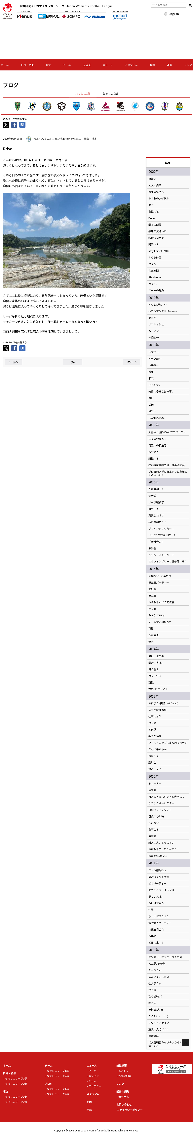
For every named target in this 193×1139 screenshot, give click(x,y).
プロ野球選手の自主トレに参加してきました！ (167, 473)
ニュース (108, 65)
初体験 (152, 729)
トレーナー (154, 783)
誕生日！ (153, 508)
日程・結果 (27, 65)
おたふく (153, 755)
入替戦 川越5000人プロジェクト (167, 432)
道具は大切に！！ (158, 1029)
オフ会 (152, 608)
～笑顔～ (153, 365)
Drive (151, 218)
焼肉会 (152, 790)
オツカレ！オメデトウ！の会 (165, 957)
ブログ (87, 65)
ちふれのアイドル (158, 198)
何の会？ (153, 669)
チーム (67, 65)
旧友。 (152, 378)
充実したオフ (156, 515)
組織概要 (121, 1065)
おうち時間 (154, 257)
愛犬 (151, 205)
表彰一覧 (123, 1096)
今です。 (153, 283)
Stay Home (155, 277)
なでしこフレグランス (161, 890)
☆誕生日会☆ (156, 929)
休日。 (152, 398)
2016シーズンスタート (161, 554)
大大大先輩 (154, 185)
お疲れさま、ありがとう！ (163, 849)
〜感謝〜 (153, 337)
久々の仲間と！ (157, 438)
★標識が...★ (155, 1009)
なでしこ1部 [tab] (83, 94)
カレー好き (154, 675)
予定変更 (153, 635)
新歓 (151, 682)
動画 (152, 65)
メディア (94, 1076)
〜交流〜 (153, 352)
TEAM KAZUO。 (157, 417)
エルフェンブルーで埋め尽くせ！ (167, 561)
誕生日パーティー (158, 582)
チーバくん (154, 970)
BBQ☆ (152, 1003)
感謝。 (152, 371)
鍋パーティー (156, 769)
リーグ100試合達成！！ (162, 535)
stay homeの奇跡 (158, 251)
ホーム (5, 65)
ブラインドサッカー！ (161, 528)
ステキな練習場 (157, 710)
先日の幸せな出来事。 (161, 391)
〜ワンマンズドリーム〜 (162, 311)
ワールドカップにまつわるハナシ (167, 742)
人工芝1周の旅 (156, 963)
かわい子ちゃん (157, 749)
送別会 (152, 762)
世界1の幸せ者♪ (158, 689)
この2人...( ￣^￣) (158, 1016)
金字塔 (152, 990)
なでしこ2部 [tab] (110, 94)
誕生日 (152, 411)
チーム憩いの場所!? (159, 622)
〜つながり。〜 (157, 304)
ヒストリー (124, 1071)
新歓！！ (153, 458)
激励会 (152, 548)
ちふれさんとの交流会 (161, 602)
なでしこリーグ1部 (16, 1078)
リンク (188, 65)
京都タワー (154, 823)
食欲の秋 (153, 211)
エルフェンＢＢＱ (158, 976)
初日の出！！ (156, 942)
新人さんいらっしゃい (161, 842)
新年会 (152, 936)
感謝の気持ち (156, 191)
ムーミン (153, 331)
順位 (48, 65)
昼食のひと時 (156, 816)
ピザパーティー (157, 883)
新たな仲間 (154, 736)
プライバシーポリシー (130, 1110)
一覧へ (72, 362)
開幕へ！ (153, 244)
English (174, 14)
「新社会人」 (156, 541)
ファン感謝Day (157, 870)
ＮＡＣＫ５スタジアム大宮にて (166, 796)
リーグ (92, 1071)
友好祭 (152, 589)
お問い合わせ (124, 1104)
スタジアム (131, 65)
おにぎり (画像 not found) (163, 703)
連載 (169, 65)
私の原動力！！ (157, 522)
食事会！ (153, 829)
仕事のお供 (154, 716)
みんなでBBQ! (156, 615)
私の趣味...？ (155, 996)
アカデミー (95, 1086)
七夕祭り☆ (154, 983)
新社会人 (153, 452)
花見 (151, 628)
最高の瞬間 (154, 224)
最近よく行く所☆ (158, 876)
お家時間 (153, 270)
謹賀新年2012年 (157, 855)
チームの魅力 (156, 290)
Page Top (185, 1042)
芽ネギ (152, 317)
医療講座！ (154, 1035)
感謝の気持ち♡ (157, 231)
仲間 (151, 909)
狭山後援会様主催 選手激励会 (166, 465)
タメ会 (152, 723)
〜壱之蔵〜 (154, 358)
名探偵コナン (156, 237)
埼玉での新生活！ (158, 445)
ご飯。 (152, 404)
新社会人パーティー (160, 922)
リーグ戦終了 (156, 502)
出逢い (152, 178)
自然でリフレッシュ (160, 809)
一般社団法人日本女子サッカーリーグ (65, 6)
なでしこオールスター (161, 803)
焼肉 (151, 641)
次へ (130, 362)
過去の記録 (122, 1091)
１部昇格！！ (156, 489)
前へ (15, 362)
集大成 (152, 495)
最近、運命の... (157, 656)
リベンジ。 (154, 384)
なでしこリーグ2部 (16, 1083)
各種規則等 (124, 1076)
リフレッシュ (156, 324)
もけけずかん (156, 903)
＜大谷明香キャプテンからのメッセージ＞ (167, 1044)
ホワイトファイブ (158, 1022)
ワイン (152, 264)
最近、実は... (155, 662)
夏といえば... (155, 896)
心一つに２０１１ (158, 916)
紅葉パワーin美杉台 (159, 576)
